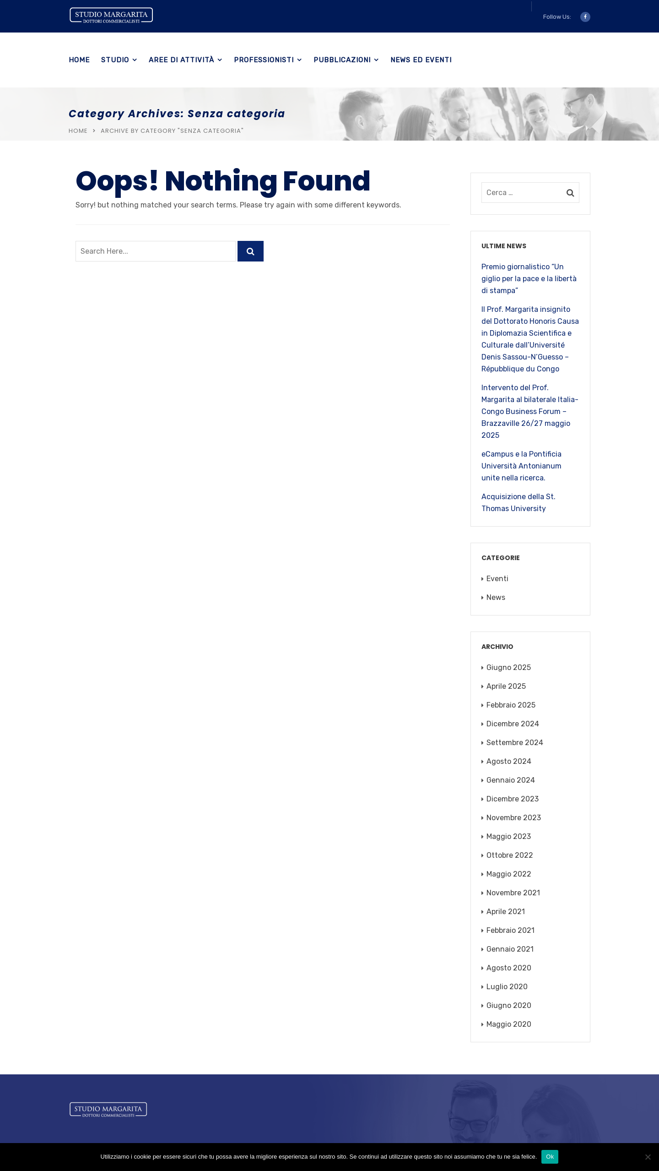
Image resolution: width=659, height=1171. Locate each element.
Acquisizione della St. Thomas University (518, 502)
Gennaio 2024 (510, 780)
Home (79, 60)
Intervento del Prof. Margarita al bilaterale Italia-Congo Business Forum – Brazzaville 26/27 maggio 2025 (529, 411)
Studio (115, 60)
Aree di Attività (181, 60)
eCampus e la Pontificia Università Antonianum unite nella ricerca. (521, 466)
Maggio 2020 (508, 1024)
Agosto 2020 (508, 968)
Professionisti (264, 60)
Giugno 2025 (508, 667)
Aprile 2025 (506, 686)
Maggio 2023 (508, 836)
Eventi (497, 578)
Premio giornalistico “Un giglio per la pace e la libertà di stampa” (529, 278)
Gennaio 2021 (510, 949)
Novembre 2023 (513, 817)
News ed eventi (421, 60)
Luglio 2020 (507, 986)
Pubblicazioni (342, 60)
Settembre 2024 (514, 742)
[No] (647, 1156)
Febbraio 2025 (510, 705)
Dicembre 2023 (512, 799)
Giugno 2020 (508, 1005)
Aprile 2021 (505, 911)
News (495, 597)
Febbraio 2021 (510, 930)
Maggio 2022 (508, 874)
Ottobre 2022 (509, 855)
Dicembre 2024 (512, 723)
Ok (550, 1156)
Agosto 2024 (508, 761)
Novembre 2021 (513, 892)
